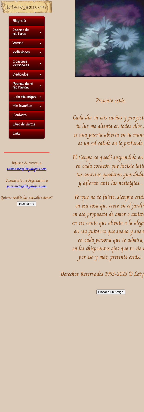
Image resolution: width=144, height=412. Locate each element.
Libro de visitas (23, 124)
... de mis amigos (24, 96)
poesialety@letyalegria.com (26, 186)
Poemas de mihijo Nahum (22, 85)
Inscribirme (26, 203)
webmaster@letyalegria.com (26, 169)
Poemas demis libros (20, 32)
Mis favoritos (22, 106)
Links (16, 133)
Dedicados (20, 74)
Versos (17, 43)
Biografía (19, 20)
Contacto (19, 115)
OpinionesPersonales (20, 63)
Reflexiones (21, 52)
